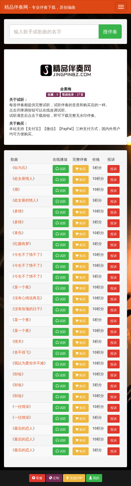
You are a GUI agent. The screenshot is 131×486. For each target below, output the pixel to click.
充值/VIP (74, 478)
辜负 (18, 233)
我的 (94, 478)
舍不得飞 (21, 352)
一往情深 (21, 406)
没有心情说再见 (27, 298)
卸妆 (18, 374)
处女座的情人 (25, 200)
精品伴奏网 (39, 7)
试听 (61, 169)
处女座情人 (23, 178)
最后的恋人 (23, 428)
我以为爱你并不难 (29, 363)
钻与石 (19, 168)
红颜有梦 (21, 244)
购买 (80, 169)
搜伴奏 (110, 31)
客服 (37, 478)
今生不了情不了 (27, 254)
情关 (18, 341)
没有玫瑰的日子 (27, 309)
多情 (18, 211)
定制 (54, 478)
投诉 (113, 169)
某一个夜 (21, 287)
